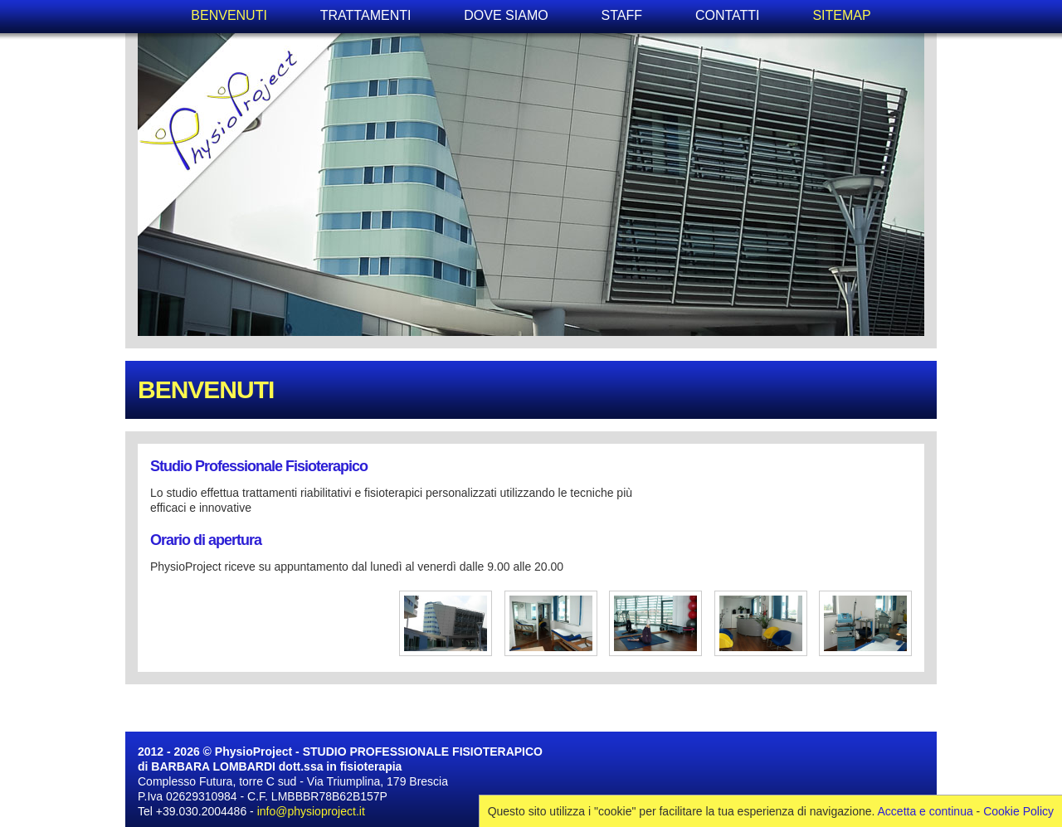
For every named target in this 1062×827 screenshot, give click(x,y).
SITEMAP (841, 15)
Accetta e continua (925, 811)
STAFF (622, 15)
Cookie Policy (1018, 811)
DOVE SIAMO (506, 15)
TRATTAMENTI (366, 15)
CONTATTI (727, 15)
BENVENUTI (229, 15)
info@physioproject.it (311, 811)
